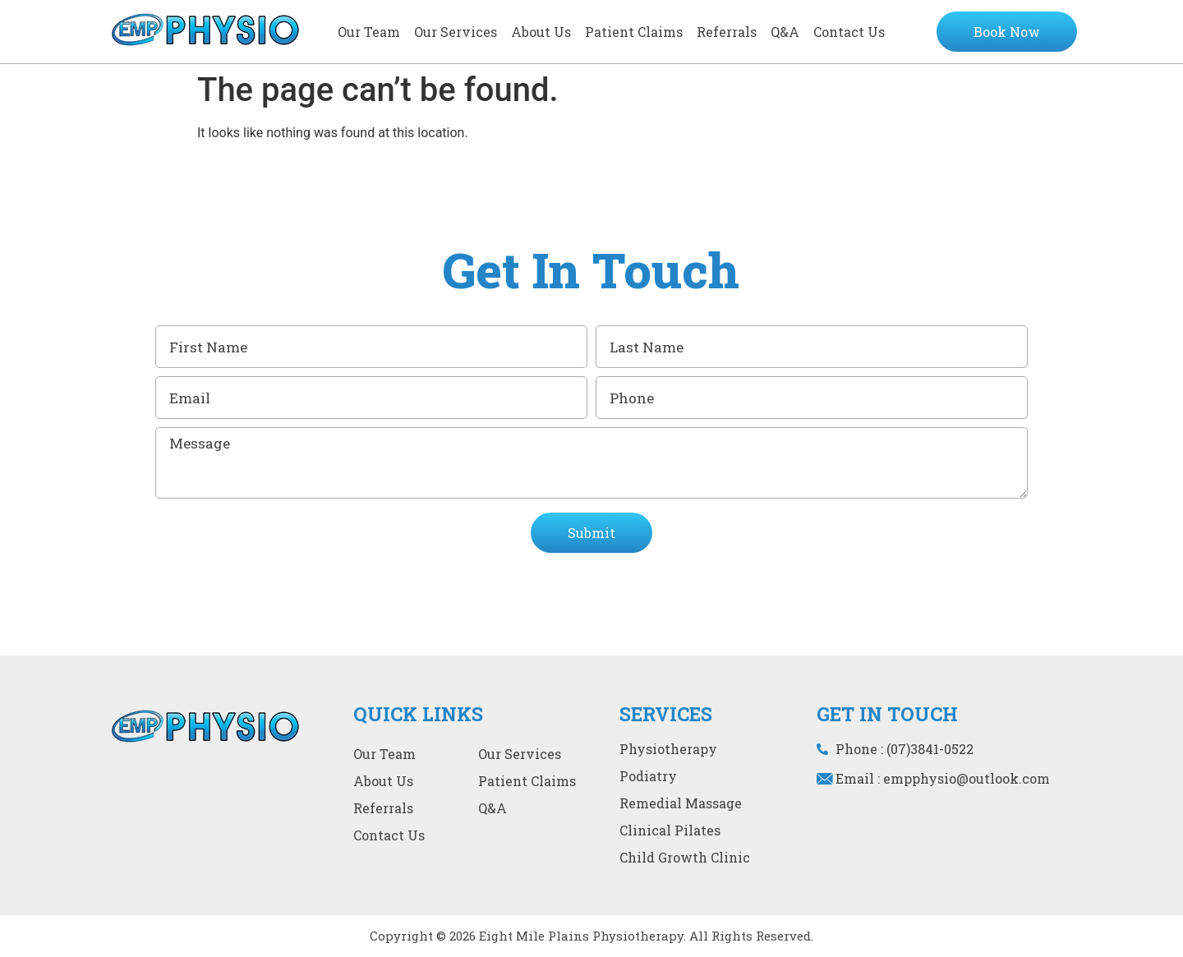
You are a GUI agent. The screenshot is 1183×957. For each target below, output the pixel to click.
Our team (369, 31)
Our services (455, 31)
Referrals (727, 31)
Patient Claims (634, 31)
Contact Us (849, 31)
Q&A (785, 31)
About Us (541, 31)
